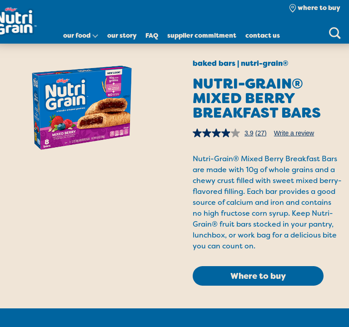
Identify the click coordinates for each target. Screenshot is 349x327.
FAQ (151, 35)
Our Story (122, 35)
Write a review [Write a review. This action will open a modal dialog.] (294, 133)
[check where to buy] (314, 8)
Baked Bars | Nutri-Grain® (240, 63)
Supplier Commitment (201, 35)
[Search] (334, 33)
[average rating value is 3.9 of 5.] (224, 133)
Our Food (76, 35)
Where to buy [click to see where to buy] (258, 276)
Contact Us (262, 35)
